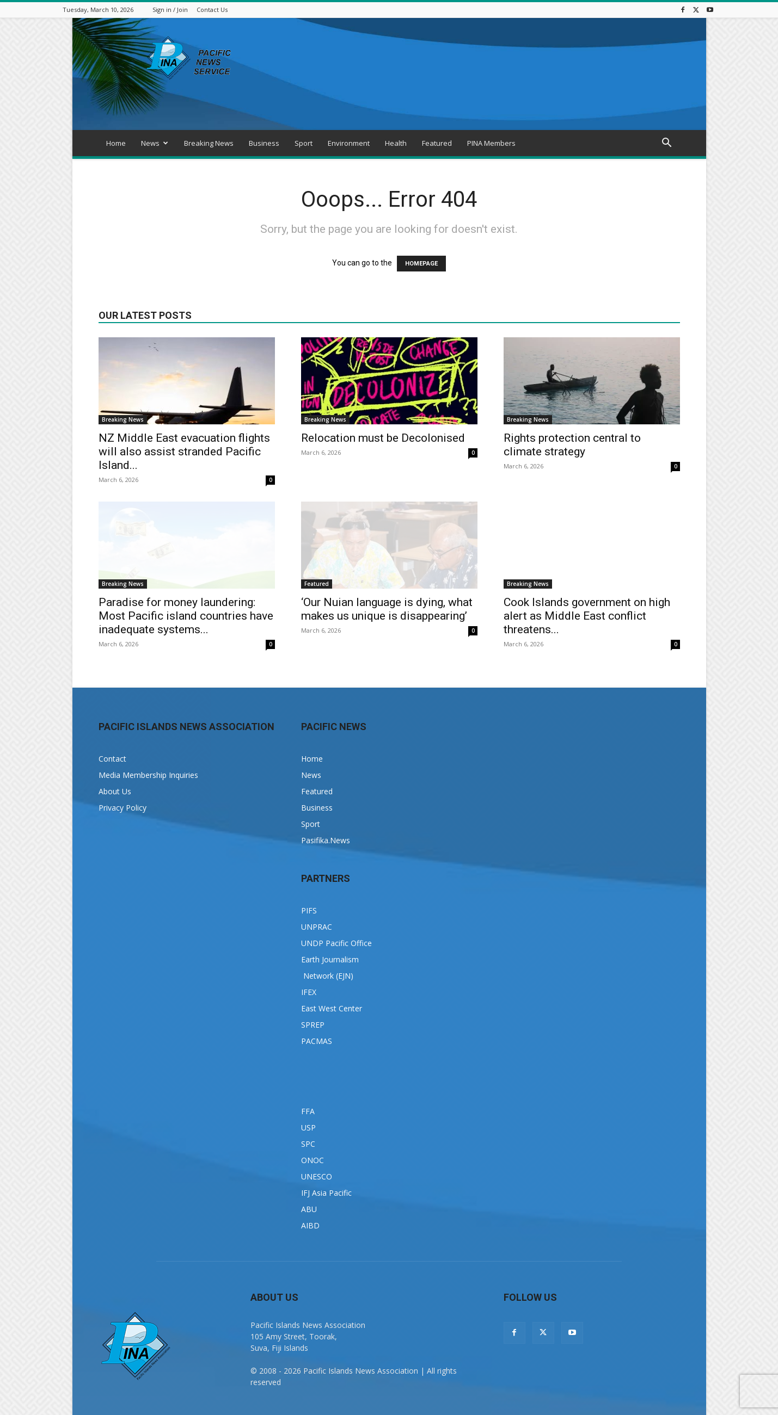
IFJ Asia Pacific (326, 1193)
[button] (667, 144)
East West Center (331, 1008)
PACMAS (316, 1041)
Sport (304, 143)
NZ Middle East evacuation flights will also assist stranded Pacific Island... (184, 451)
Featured (437, 143)
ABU (309, 1209)
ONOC (312, 1160)
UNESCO (316, 1176)
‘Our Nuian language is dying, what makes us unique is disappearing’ (387, 609)
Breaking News (209, 143)
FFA (308, 1111)
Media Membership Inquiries (148, 775)
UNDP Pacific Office (336, 943)
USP (308, 1127)
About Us (115, 791)
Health (396, 143)
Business (264, 143)
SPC (308, 1144)
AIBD (310, 1225)
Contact (112, 758)
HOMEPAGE (421, 263)
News (154, 143)
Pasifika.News (325, 840)
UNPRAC (316, 927)
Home (116, 143)
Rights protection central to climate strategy (572, 444)
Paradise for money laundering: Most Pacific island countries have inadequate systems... (186, 616)
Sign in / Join (170, 9)
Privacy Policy (122, 807)
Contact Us (212, 9)
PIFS (309, 910)
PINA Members (491, 143)
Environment (349, 143)
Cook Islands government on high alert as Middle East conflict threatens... (587, 616)
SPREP (312, 1024)
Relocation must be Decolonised (383, 437)
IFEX (308, 992)
